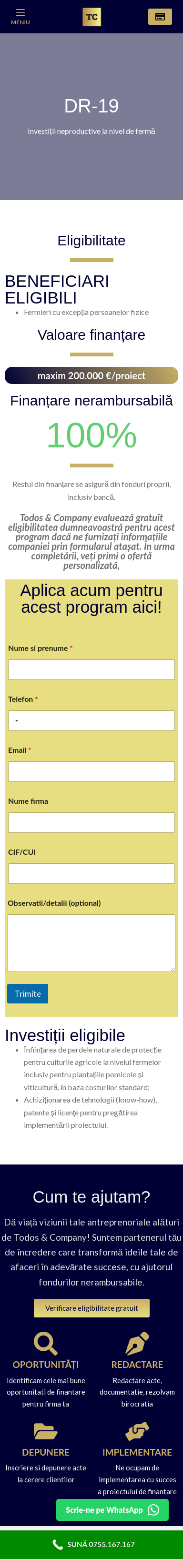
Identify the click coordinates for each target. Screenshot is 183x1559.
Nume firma (28, 800)
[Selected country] (14, 720)
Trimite (27, 994)
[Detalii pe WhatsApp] (112, 1510)
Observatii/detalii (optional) (54, 902)
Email (19, 749)
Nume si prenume (40, 647)
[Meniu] (20, 16)
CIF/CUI (22, 851)
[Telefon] (91, 720)
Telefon (23, 698)
